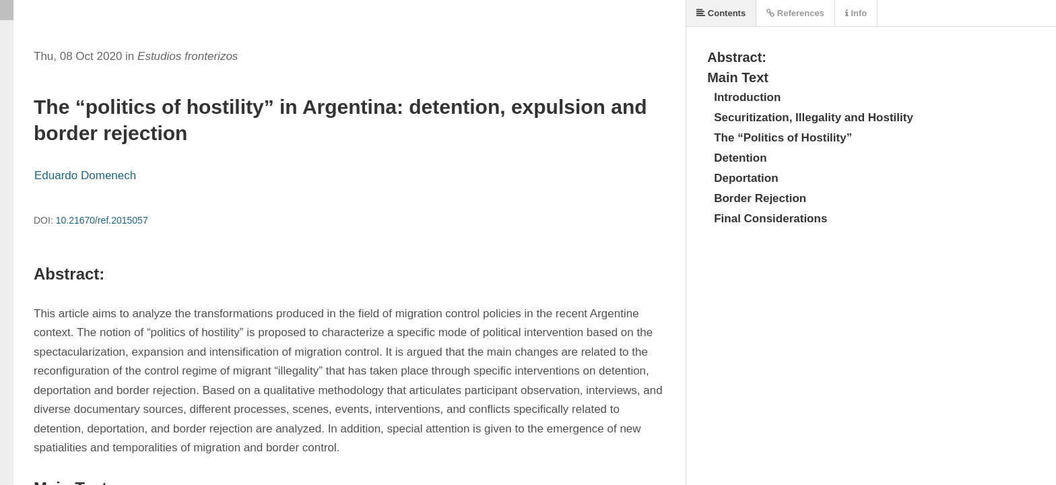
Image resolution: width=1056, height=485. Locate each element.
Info (856, 13)
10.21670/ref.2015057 (102, 220)
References (795, 13)
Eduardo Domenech (85, 175)
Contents (721, 13)
